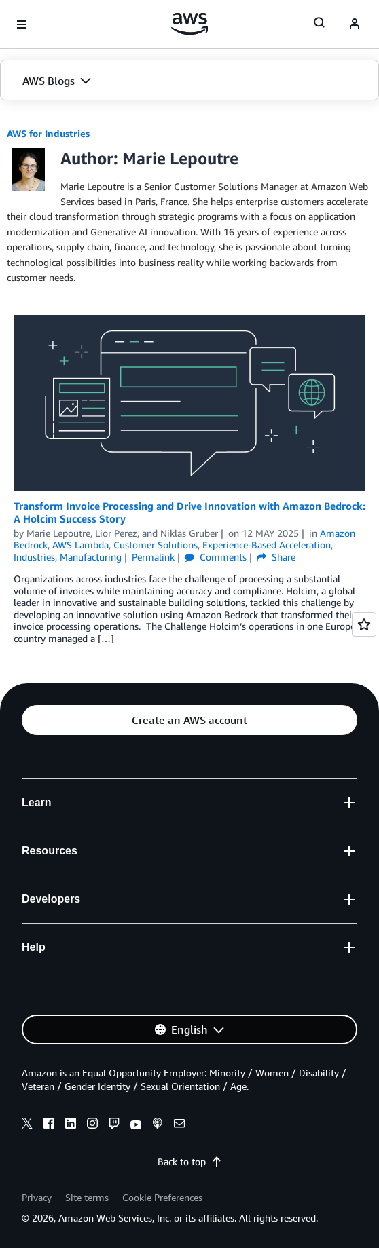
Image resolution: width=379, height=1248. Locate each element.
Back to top (190, 1161)
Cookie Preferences (162, 1197)
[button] (189, 80)
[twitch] (114, 1125)
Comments (216, 557)
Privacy (37, 1197)
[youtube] (135, 1125)
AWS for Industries (48, 133)
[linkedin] (70, 1125)
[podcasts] (157, 1125)
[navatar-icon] (354, 24)
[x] (27, 1125)
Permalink (153, 557)
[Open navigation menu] (22, 24)
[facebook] (48, 1125)
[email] (179, 1125)
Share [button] (276, 557)
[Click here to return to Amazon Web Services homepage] (190, 24)
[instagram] (92, 1125)
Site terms (87, 1197)
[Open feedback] (364, 624)
